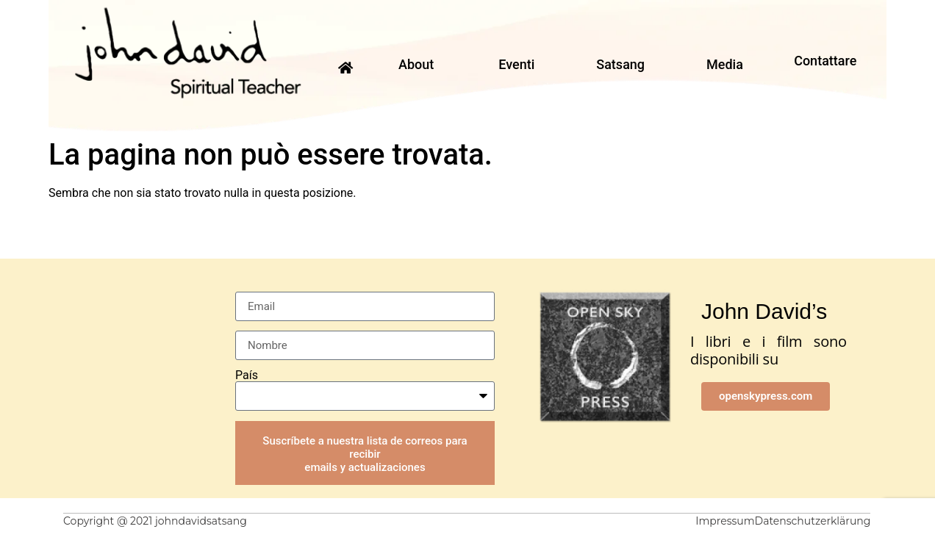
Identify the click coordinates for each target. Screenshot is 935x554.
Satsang (620, 64)
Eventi (516, 64)
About (416, 64)
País (246, 375)
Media (724, 64)
